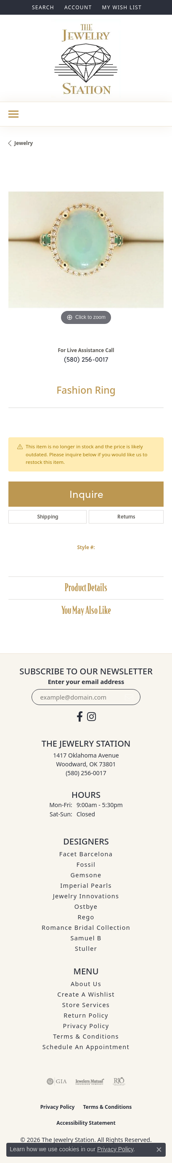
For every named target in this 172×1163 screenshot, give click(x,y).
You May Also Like (86, 610)
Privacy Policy (86, 1026)
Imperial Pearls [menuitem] (85, 885)
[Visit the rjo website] (119, 1081)
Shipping (47, 516)
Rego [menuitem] (85, 917)
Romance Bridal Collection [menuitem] (86, 927)
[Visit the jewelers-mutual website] (89, 1081)
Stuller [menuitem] (86, 949)
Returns (126, 516)
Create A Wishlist (85, 994)
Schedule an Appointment (86, 1047)
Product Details (86, 588)
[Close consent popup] (158, 1149)
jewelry (23, 143)
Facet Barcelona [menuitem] (86, 854)
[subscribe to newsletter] (129, 697)
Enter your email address (86, 681)
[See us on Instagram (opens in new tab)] (91, 717)
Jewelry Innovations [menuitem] (86, 896)
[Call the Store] (86, 773)
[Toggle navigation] (13, 114)
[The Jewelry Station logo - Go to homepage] (86, 58)
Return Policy (86, 1015)
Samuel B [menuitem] (85, 938)
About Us (86, 984)
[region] (86, 249)
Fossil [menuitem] (86, 864)
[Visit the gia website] (57, 1081)
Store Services (86, 1005)
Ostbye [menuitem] (86, 906)
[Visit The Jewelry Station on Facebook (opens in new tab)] (80, 717)
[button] (42, 7)
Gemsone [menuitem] (85, 875)
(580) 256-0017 (86, 359)
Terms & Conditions (86, 1036)
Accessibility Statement (85, 1122)
